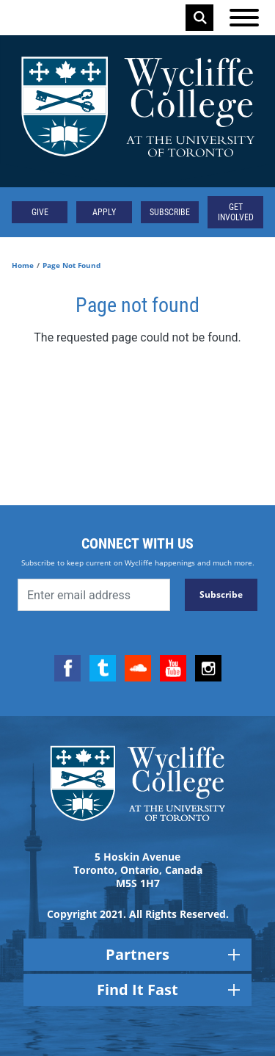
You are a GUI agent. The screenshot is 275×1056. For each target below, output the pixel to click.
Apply (104, 212)
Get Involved (236, 212)
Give (40, 212)
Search (200, 17)
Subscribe (170, 212)
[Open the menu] (244, 17)
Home (23, 265)
